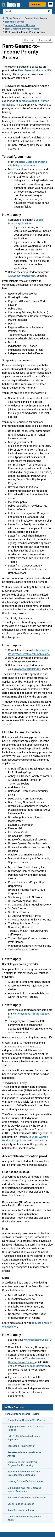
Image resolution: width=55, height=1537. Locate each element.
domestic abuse (28, 101)
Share (29, 40)
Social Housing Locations (20, 1504)
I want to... (36, 4)
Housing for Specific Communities (25, 1481)
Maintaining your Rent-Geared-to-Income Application (24, 1489)
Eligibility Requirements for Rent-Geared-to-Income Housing (24, 1473)
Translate (43, 40)
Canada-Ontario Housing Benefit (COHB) (24, 1518)
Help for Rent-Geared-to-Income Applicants (23, 1438)
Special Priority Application (26, 221)
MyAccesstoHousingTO (22, 275)
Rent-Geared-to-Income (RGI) (35, 70)
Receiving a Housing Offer (20, 1446)
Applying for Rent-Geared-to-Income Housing (25, 1428)
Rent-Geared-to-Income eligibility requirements (27, 163)
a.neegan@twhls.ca (36, 1366)
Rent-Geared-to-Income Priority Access (24, 1454)
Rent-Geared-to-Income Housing (22, 1413)
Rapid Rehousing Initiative (20, 1510)
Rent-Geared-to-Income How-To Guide (26, 1497)
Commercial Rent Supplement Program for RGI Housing (22, 1464)
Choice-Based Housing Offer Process (26, 1420)
